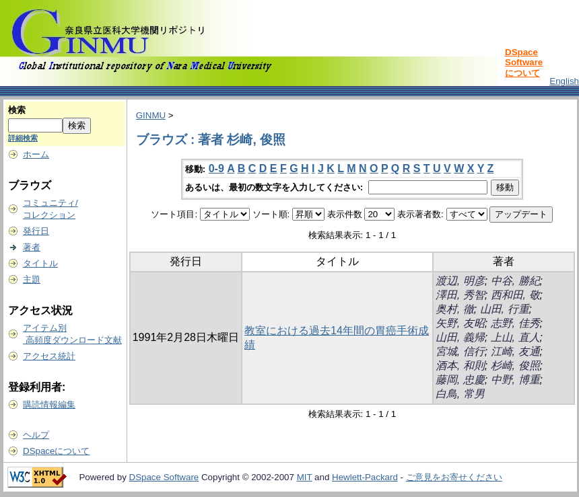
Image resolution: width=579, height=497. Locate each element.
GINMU (151, 115)
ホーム (36, 154)
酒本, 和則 (460, 365)
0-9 (216, 168)
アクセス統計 (49, 356)
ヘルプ (36, 435)
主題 (31, 279)
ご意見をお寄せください (454, 477)
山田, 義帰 (460, 337)
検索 (17, 110)
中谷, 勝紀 (515, 280)
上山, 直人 (515, 337)
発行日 (36, 231)
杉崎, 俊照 (515, 365)
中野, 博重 (515, 379)
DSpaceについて (56, 451)
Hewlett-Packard (365, 477)
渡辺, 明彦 (460, 280)
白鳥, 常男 (460, 393)
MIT (304, 477)
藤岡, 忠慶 (460, 379)
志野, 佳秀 (515, 323)
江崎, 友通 (515, 351)
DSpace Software (164, 477)
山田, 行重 (504, 309)
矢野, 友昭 (460, 323)
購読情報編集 (49, 404)
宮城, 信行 (460, 351)
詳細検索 (23, 138)
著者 (31, 247)
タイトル (40, 263)
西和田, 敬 (515, 295)
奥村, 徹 (455, 309)
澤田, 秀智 (460, 295)
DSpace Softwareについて (524, 62)
